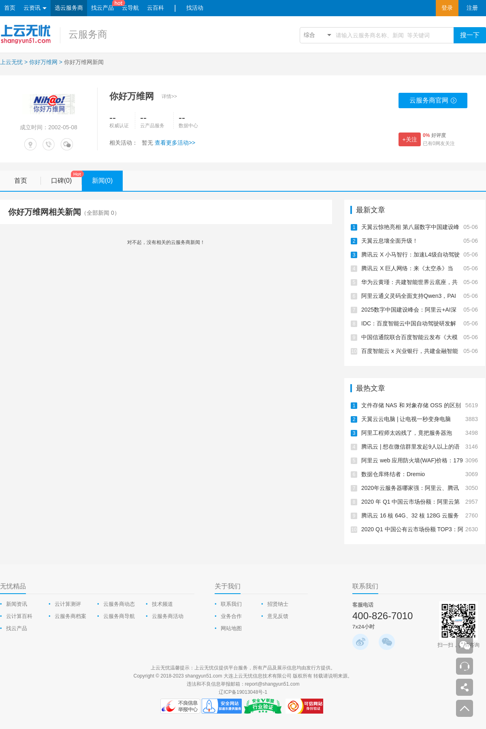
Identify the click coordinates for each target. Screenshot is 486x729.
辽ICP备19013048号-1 (243, 692)
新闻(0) (107, 181)
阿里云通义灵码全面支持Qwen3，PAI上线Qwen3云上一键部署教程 (419, 296)
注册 (472, 8)
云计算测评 (68, 604)
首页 (9, 8)
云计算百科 (19, 616)
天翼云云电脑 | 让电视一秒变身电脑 (419, 419)
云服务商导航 (119, 616)
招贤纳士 (277, 604)
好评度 (434, 135)
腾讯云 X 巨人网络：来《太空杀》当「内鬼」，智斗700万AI (419, 268)
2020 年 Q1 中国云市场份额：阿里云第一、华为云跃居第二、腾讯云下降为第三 (419, 502)
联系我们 (231, 604)
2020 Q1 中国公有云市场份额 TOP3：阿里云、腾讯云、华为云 (419, 529)
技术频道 (162, 604)
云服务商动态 (119, 604)
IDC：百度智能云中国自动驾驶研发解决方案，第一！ (419, 323)
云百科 (155, 8)
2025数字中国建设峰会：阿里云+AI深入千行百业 (419, 309)
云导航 (130, 8)
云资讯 (35, 8)
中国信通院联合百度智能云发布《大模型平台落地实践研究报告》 (419, 337)
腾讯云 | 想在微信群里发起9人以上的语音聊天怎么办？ (419, 446)
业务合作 (231, 616)
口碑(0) (66, 178)
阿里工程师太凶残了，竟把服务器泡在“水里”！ (419, 433)
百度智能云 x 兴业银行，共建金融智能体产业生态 (419, 351)
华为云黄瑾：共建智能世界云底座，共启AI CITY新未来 (419, 282)
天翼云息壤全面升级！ (419, 241)
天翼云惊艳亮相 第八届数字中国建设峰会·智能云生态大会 (419, 227)
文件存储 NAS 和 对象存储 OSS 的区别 (419, 405)
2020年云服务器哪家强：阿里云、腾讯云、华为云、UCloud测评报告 (419, 488)
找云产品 (102, 8)
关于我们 (228, 586)
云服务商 (87, 34)
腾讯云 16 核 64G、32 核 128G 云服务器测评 (419, 515)
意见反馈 (277, 616)
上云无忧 (11, 62)
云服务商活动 (167, 616)
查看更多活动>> (175, 142)
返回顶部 (464, 708)
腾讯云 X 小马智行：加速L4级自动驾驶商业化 (419, 254)
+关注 (409, 139)
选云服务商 (69, 8)
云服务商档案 (70, 616)
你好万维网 (43, 62)
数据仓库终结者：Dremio (419, 474)
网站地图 (231, 628)
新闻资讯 (16, 604)
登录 (447, 8)
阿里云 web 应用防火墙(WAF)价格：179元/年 (419, 460)
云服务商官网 (433, 102)
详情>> (169, 96)
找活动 (194, 8)
